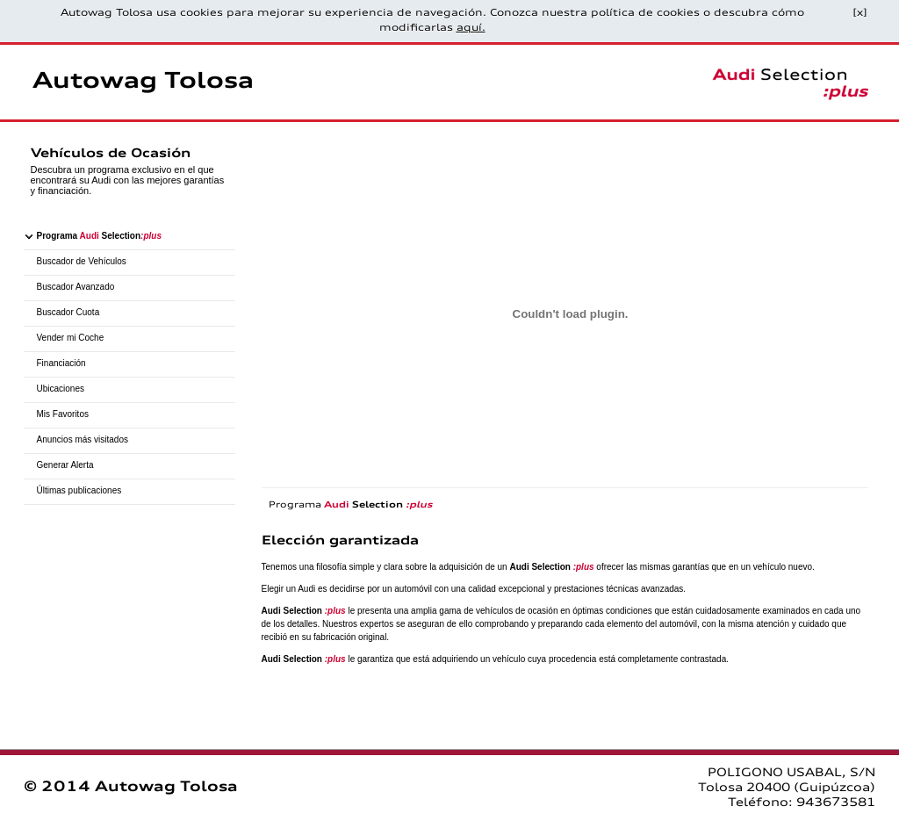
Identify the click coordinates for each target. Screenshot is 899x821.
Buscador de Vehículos (81, 261)
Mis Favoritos (63, 414)
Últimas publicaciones (79, 490)
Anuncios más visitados (83, 439)
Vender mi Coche (70, 337)
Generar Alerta (65, 465)
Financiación (61, 363)
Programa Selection (99, 236)
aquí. (471, 28)
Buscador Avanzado (76, 287)
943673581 (835, 803)
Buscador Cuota (68, 312)
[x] (859, 13)
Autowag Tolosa (143, 82)
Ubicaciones (60, 388)
